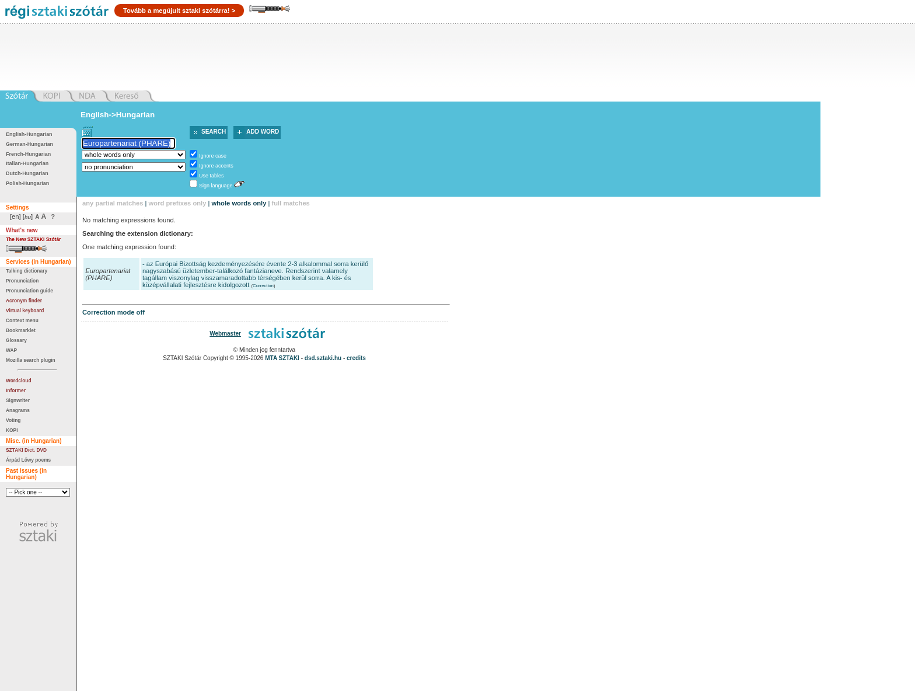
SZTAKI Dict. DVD (26, 450)
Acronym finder (24, 300)
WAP (11, 350)
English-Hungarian (29, 134)
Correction (263, 285)
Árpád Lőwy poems (28, 460)
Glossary (16, 340)
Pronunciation (22, 281)
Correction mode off (113, 312)
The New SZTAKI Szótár (33, 239)
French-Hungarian (28, 154)
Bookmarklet (21, 330)
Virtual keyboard (25, 310)
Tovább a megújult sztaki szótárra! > (179, 10)
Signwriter (18, 400)
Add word (262, 131)
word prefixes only (178, 203)
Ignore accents (216, 166)
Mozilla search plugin (30, 360)
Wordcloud (19, 380)
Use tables (211, 176)
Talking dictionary (26, 271)
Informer (16, 390)
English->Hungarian (118, 114)
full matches (291, 203)
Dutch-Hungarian (27, 173)
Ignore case (212, 156)
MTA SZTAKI (282, 358)
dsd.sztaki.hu (323, 358)
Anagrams (18, 410)
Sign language (215, 186)
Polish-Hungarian (27, 183)
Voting (13, 420)
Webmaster (225, 333)
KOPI (12, 430)
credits (356, 358)
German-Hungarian (29, 144)
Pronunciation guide (29, 291)
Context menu (22, 320)
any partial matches (112, 203)
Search (213, 131)
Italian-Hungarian (27, 163)
